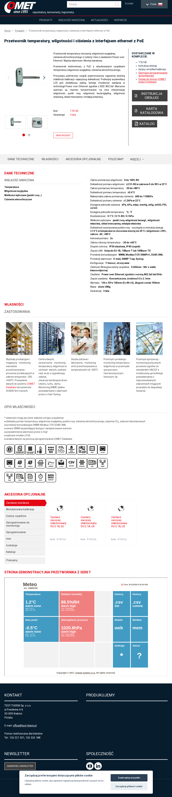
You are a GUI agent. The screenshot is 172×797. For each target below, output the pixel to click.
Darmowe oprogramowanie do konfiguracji (152, 74)
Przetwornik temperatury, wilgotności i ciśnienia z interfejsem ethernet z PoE (69, 30)
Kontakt (129, 3)
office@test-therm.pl (25, 725)
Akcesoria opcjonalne (83, 159)
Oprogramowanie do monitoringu (18, 524)
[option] (26, 78)
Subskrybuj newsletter (20, 766)
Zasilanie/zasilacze (17, 502)
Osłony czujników (16, 516)
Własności (50, 159)
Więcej (135, 159)
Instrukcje (11, 545)
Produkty (45, 20)
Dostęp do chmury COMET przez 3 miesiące (152, 80)
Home (7, 30)
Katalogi (11, 551)
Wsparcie (120, 20)
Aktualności (99, 20)
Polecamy (115, 159)
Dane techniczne (21, 159)
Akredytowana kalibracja (20, 509)
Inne (8, 538)
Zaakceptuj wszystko (129, 777)
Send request (63, 135)
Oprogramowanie (16, 532)
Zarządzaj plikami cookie (128, 786)
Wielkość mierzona (71, 20)
